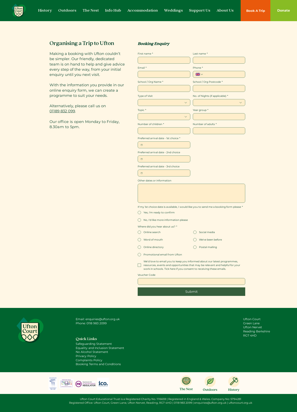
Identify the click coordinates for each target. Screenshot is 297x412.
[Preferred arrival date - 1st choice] (141, 145)
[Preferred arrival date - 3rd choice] (141, 173)
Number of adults (205, 124)
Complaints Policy (89, 360)
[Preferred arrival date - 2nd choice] (141, 159)
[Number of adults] (218, 131)
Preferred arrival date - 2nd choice (159, 152)
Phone (198, 67)
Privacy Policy (86, 356)
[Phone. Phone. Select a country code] (199, 74)
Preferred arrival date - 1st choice (159, 138)
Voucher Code (146, 274)
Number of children (151, 124)
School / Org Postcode (208, 81)
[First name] (163, 60)
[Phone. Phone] (223, 74)
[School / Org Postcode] (218, 88)
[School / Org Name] (163, 88)
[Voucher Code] (190, 281)
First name (145, 53)
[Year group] (218, 116)
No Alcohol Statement (92, 352)
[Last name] (218, 60)
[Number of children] (163, 131)
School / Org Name (150, 81)
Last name (200, 53)
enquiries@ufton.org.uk (210, 402)
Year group (200, 110)
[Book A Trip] (255, 10)
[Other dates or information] (191, 193)
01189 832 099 (62, 111)
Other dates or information (154, 180)
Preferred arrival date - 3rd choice (158, 166)
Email (142, 67)
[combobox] (164, 102)
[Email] (163, 74)
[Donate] (283, 10)
